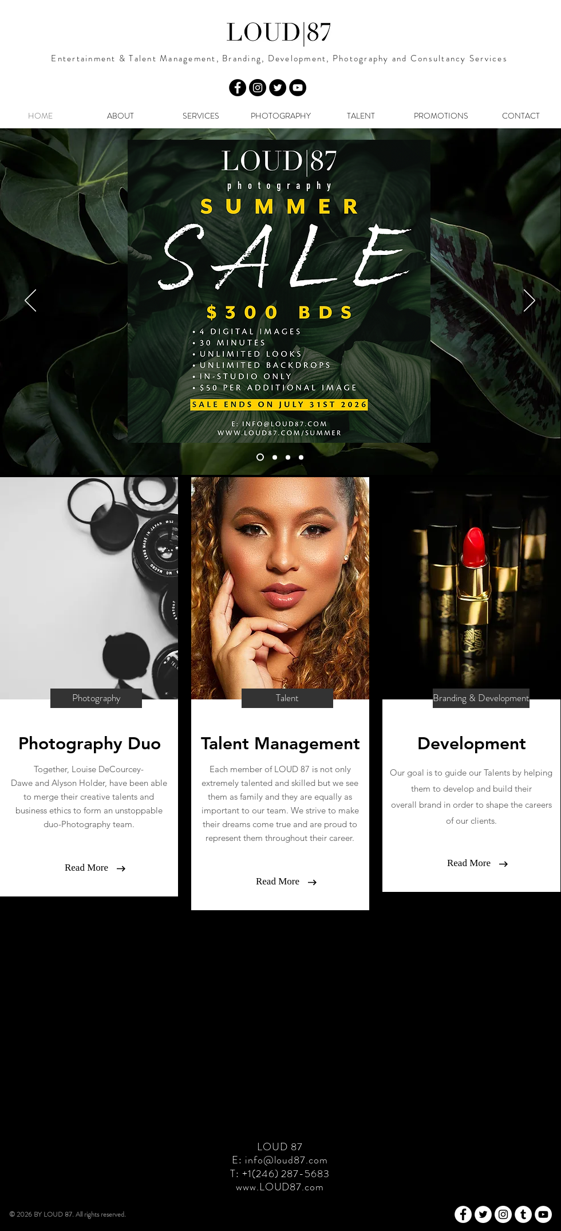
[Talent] (287, 698)
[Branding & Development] (481, 698)
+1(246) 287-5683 (285, 1173)
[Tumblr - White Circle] (523, 1214)
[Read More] (86, 868)
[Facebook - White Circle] (463, 1214)
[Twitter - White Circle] (483, 1214)
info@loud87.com (286, 1160)
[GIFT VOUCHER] (288, 457)
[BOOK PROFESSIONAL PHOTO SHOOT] (274, 457)
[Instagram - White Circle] (503, 1214)
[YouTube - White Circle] (543, 1214)
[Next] (529, 301)
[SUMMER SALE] (260, 457)
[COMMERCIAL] (301, 457)
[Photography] (96, 698)
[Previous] (30, 301)
